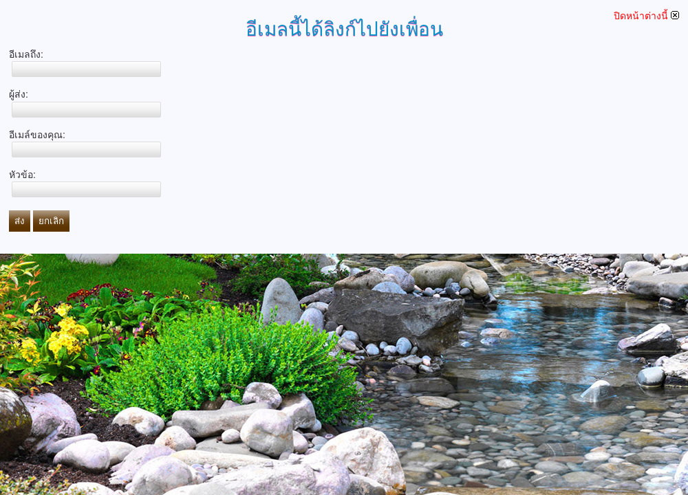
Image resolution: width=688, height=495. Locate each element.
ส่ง (19, 221)
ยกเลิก (51, 221)
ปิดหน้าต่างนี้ (646, 15)
